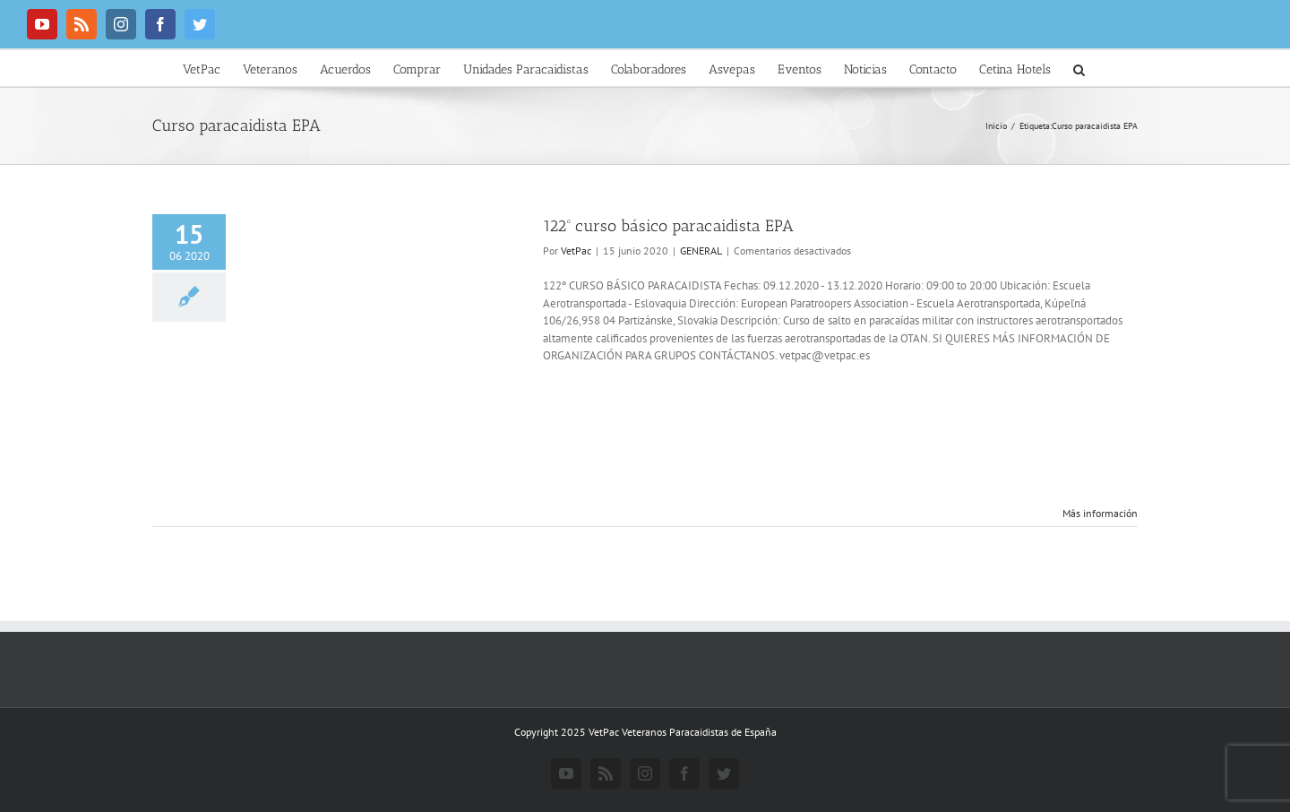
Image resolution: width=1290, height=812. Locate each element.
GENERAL (701, 250)
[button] (1079, 68)
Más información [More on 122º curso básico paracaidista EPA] (1100, 513)
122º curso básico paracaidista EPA (668, 226)
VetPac (576, 250)
